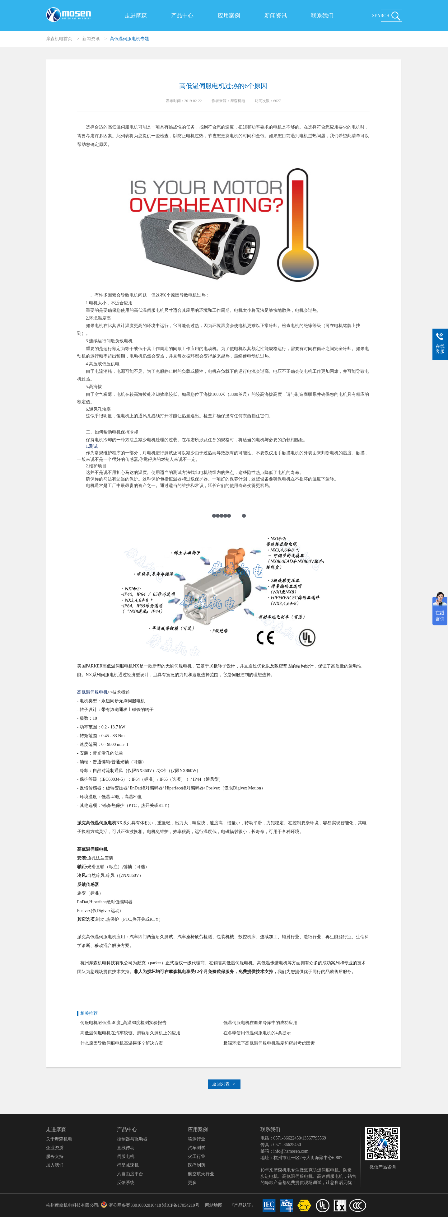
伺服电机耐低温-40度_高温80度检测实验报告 (123, 1022)
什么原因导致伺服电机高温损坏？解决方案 (121, 1043)
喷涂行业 (196, 1139)
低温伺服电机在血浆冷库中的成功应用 (260, 1022)
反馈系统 (125, 1182)
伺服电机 (125, 1156)
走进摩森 (135, 15)
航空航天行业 (201, 1174)
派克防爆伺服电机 (321, 1170)
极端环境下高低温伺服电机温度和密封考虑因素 (269, 1043)
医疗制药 (196, 1165)
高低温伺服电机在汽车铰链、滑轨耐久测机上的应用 (130, 1033)
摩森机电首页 (59, 38)
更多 (192, 1182)
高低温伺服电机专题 (129, 38)
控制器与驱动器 (132, 1139)
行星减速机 (128, 1165)
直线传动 (125, 1147)
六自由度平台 (130, 1174)
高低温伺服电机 (297, 1176)
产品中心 (182, 15)
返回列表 (223, 1084)
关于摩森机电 (59, 1139)
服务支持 (54, 1156)
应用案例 (229, 15)
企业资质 (54, 1147)
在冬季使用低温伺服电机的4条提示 (257, 1033)
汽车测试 (196, 1147)
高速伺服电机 (330, 1176)
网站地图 (213, 1205)
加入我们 (54, 1165)
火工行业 (196, 1156)
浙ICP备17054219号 (180, 1205)
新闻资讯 (275, 15)
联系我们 (322, 15)
